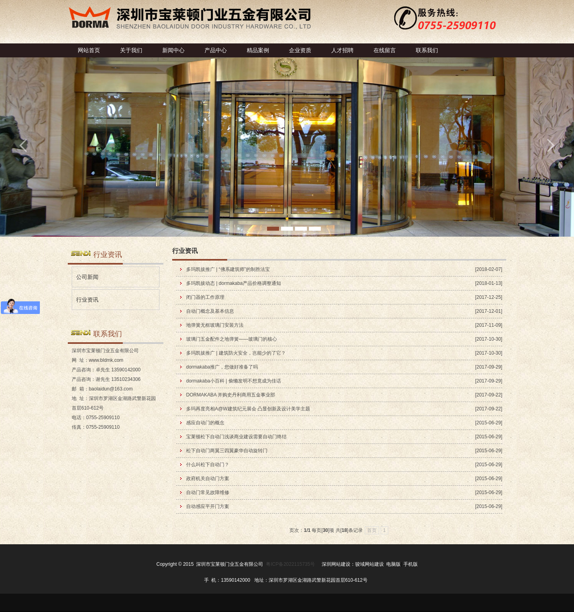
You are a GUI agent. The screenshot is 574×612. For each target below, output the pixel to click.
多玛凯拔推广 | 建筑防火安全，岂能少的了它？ (236, 353)
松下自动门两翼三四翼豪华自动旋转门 (226, 450)
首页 (372, 530)
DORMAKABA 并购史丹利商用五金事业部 (230, 395)
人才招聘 (342, 50)
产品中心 (215, 50)
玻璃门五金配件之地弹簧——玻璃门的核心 (231, 339)
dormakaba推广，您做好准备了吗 (222, 367)
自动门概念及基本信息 (210, 311)
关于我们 (131, 50)
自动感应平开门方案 (207, 506)
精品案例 (258, 50)
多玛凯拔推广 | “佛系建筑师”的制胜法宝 (228, 269)
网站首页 (89, 50)
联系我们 (427, 50)
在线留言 (384, 50)
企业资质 (300, 50)
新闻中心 (173, 50)
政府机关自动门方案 (207, 478)
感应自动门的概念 (205, 423)
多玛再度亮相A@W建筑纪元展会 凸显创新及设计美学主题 (248, 409)
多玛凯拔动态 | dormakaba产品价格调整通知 (233, 283)
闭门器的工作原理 (205, 297)
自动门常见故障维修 (207, 492)
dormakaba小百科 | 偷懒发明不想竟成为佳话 (233, 381)
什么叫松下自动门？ (207, 464)
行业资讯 (87, 299)
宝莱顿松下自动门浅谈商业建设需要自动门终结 (236, 436)
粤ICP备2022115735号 (290, 564)
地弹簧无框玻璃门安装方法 (215, 325)
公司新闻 (87, 277)
